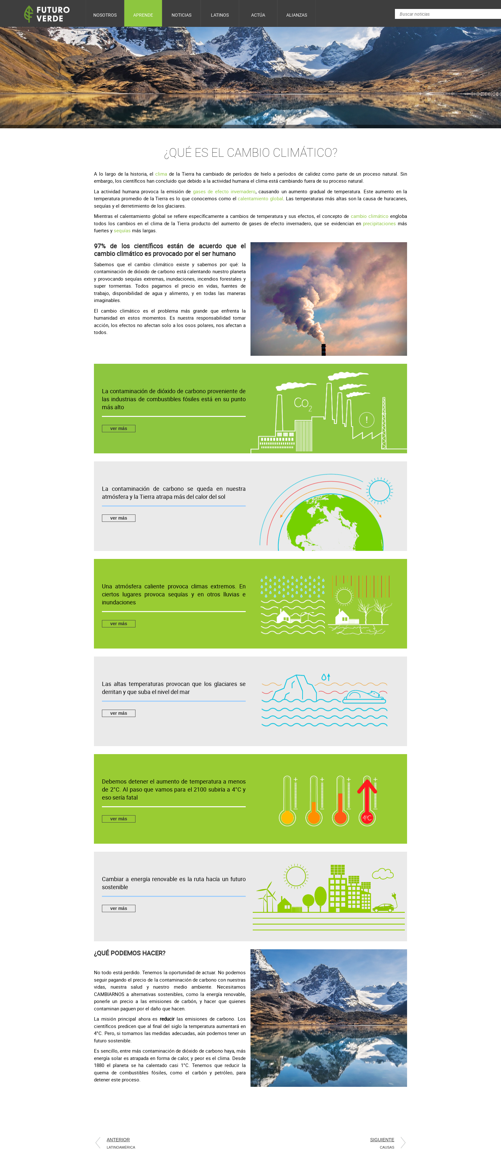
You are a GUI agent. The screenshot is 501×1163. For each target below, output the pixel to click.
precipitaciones (379, 223)
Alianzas (296, 15)
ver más (118, 428)
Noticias (181, 15)
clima (162, 174)
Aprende (143, 15)
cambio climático (370, 216)
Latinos (220, 15)
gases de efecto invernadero (224, 191)
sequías (123, 230)
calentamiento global (260, 198)
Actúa (258, 15)
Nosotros (105, 15)
